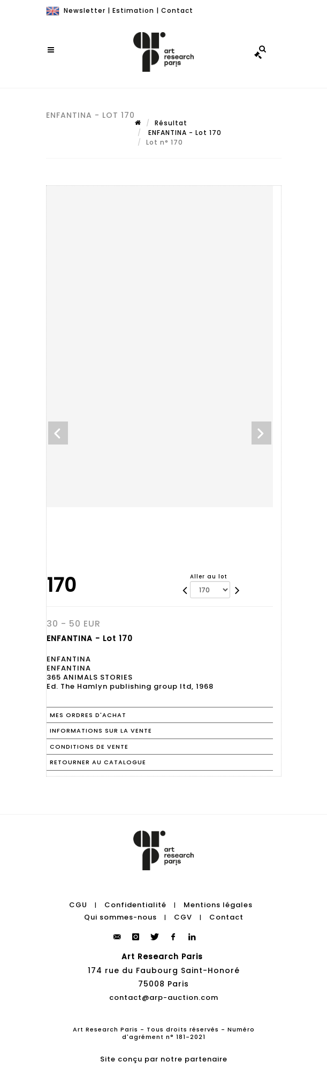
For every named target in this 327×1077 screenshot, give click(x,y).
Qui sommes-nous (120, 917)
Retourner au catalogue (98, 762)
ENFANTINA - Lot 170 (184, 132)
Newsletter (84, 10)
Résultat (171, 122)
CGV (183, 917)
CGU (78, 905)
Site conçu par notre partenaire (163, 1059)
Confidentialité (135, 905)
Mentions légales (218, 905)
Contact (177, 10)
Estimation (133, 10)
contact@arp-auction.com (163, 997)
